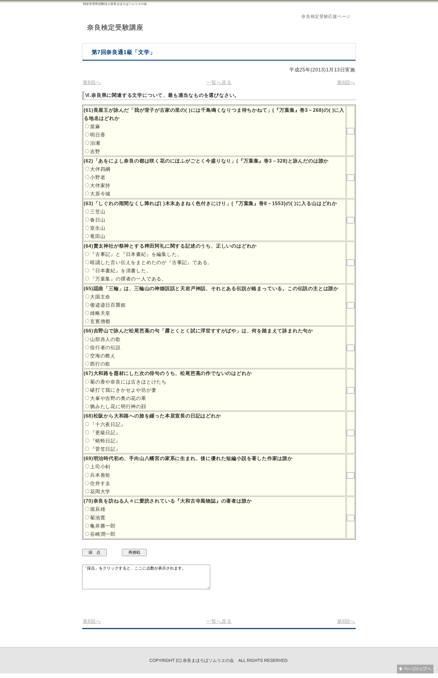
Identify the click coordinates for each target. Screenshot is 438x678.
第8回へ (346, 82)
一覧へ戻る (219, 82)
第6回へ (92, 82)
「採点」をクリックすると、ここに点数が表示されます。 (153, 579)
